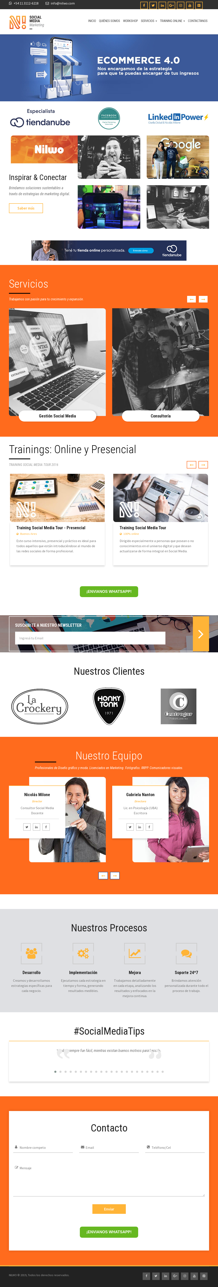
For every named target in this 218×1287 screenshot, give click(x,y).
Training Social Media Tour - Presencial (50, 527)
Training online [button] (172, 21)
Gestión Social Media (57, 416)
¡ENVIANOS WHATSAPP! (109, 591)
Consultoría (161, 416)
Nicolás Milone (37, 794)
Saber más (25, 208)
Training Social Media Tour (143, 527)
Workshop (130, 21)
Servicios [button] (149, 21)
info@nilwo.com (60, 3)
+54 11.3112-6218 (24, 3)
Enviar (109, 1209)
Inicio (92, 21)
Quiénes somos (109, 21)
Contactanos (198, 21)
